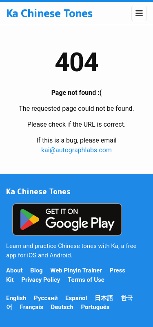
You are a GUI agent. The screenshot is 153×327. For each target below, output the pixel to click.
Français (31, 307)
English (16, 298)
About (14, 270)
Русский (46, 298)
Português (95, 307)
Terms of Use (86, 279)
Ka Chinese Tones (49, 13)
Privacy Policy (40, 279)
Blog (36, 270)
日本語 (104, 298)
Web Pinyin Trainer (76, 270)
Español (76, 298)
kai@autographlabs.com (76, 150)
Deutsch (62, 307)
